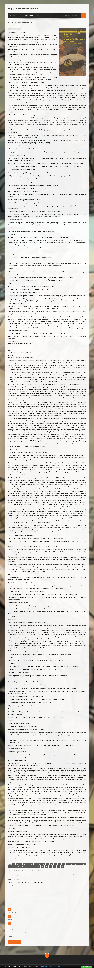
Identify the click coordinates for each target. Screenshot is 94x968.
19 (79, 864)
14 (59, 864)
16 (67, 864)
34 (62, 866)
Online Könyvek (27, 870)
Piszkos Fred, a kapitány (78, 875)
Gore (19, 870)
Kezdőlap (12, 15)
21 (9, 866)
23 (18, 866)
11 (47, 864)
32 (54, 866)
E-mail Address (12, 912)
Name (10, 905)
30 (46, 866)
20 (83, 864)
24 (22, 866)
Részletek (41, 966)
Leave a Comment (38, 870)
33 (58, 866)
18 (75, 864)
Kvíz (20, 15)
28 (38, 866)
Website (10, 919)
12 (51, 864)
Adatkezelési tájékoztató (32, 15)
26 (30, 866)
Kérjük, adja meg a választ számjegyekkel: (18, 932)
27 (34, 866)
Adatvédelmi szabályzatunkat (52, 966)
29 (42, 866)
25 (26, 866)
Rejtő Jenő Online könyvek (23, 8)
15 (63, 864)
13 (55, 864)
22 (14, 866)
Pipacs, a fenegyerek (14, 875)
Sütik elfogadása (86, 966)
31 (50, 866)
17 (71, 864)
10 (43, 864)
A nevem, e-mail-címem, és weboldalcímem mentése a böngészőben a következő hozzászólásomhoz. (33, 929)
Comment (10, 885)
